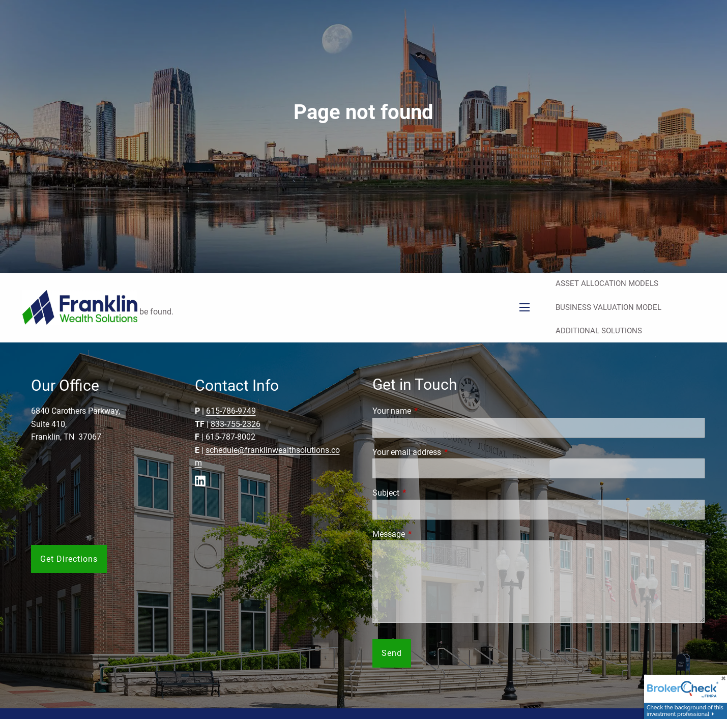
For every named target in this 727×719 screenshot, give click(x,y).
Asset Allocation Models (607, 283)
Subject (424, 493)
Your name (429, 411)
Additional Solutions (599, 330)
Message (426, 534)
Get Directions (69, 559)
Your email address (444, 452)
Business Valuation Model (608, 307)
